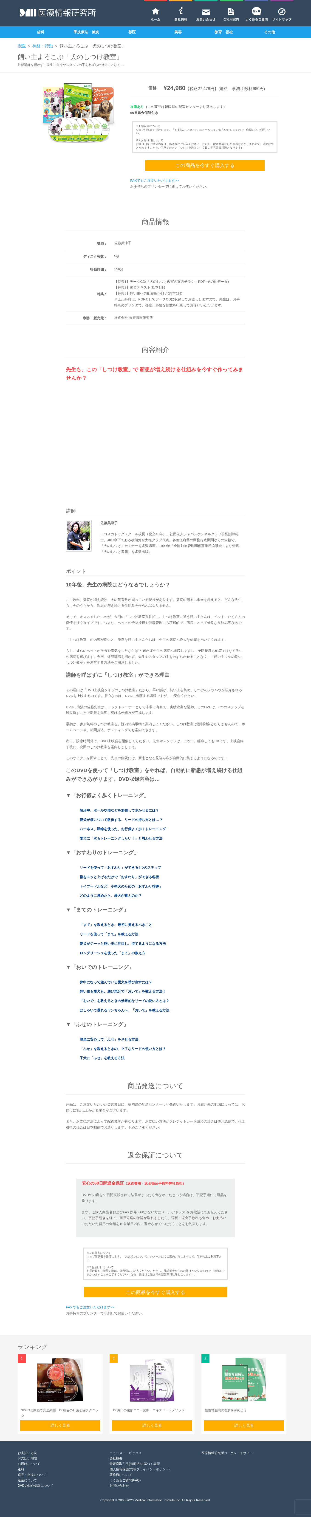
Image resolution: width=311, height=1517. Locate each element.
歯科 (40, 32)
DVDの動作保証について (36, 1485)
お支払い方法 (27, 1453)
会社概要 (116, 1458)
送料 (21, 1469)
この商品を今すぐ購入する (205, 165)
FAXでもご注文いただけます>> (154, 180)
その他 (269, 32)
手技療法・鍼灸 (86, 32)
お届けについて (29, 1464)
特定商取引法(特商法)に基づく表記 (135, 1464)
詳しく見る (60, 1425)
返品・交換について (32, 1475)
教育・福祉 (224, 32)
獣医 (132, 32)
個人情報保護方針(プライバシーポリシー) (140, 1469)
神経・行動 (42, 46)
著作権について (121, 1475)
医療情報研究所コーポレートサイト (227, 1453)
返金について (27, 1480)
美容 (178, 32)
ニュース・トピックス (126, 1453)
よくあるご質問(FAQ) (125, 1480)
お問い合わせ (119, 1485)
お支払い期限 (27, 1458)
